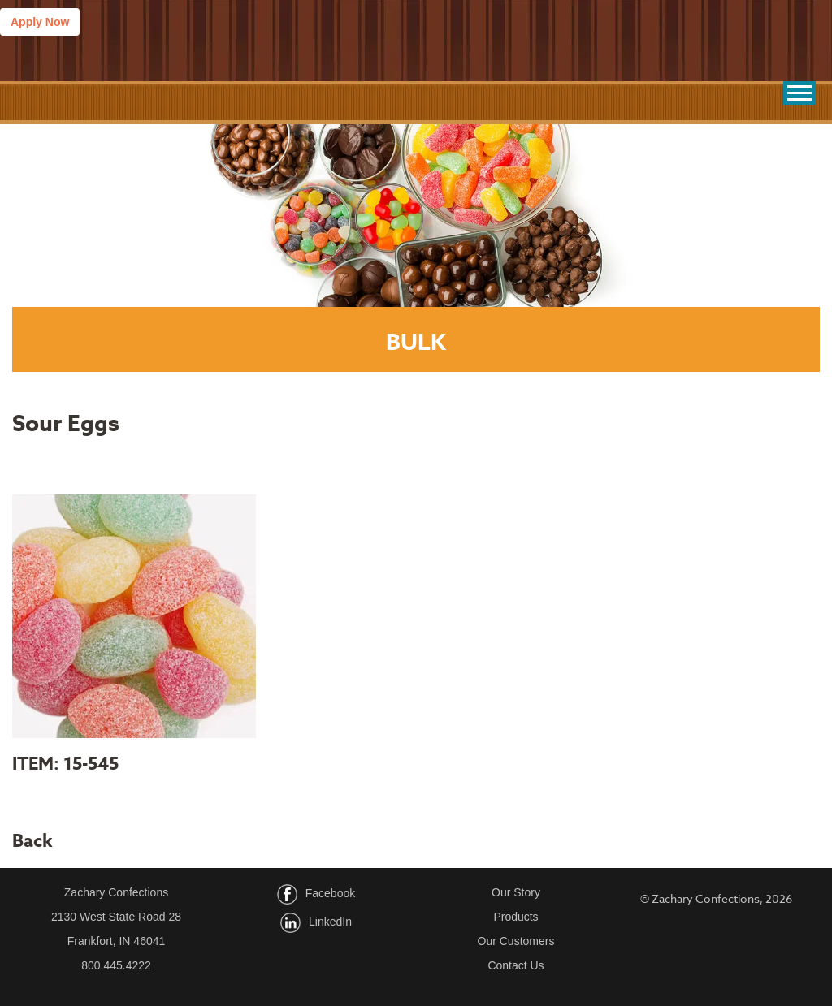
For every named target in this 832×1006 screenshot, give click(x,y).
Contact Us (516, 965)
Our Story (516, 892)
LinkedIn (330, 921)
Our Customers (516, 941)
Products (515, 916)
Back (32, 841)
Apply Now (40, 21)
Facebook (330, 893)
